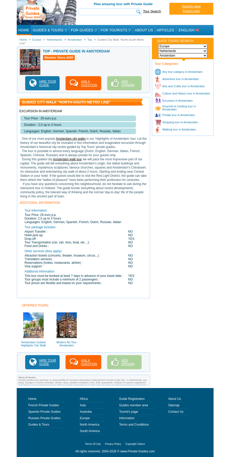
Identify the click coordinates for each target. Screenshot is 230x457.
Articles (165, 30)
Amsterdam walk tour (67, 159)
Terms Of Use (93, 444)
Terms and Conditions (134, 424)
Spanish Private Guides (44, 412)
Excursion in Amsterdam (177, 100)
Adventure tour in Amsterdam (180, 79)
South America (90, 431)
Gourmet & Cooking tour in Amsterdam (179, 108)
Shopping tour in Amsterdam (180, 122)
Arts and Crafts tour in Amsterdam (183, 86)
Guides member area (133, 405)
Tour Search (152, 11)
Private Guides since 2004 (47, 12)
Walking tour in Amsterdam (179, 129)
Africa (84, 399)
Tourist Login (191, 11)
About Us (144, 30)
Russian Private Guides (44, 418)
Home (24, 30)
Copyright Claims (135, 444)
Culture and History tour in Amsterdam (186, 93)
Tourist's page (191, 6)
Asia (83, 405)
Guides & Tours (38, 424)
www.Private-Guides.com (137, 451)
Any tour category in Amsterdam (182, 71)
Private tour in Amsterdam (178, 115)
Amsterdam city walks (71, 138)
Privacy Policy (113, 444)
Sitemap (174, 405)
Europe (85, 418)
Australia (86, 412)
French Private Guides (43, 405)
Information (126, 418)
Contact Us (175, 412)
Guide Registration (131, 399)
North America (89, 424)
